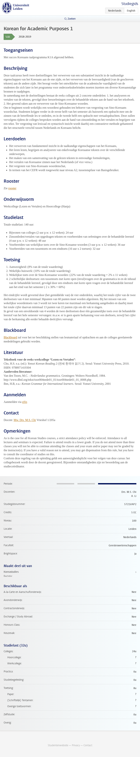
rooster (12, 188)
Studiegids (129, 3)
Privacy (76, 745)
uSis (24, 401)
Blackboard (10, 337)
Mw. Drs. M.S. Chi (25, 420)
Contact (87, 745)
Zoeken (72, 19)
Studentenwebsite (58, 745)
